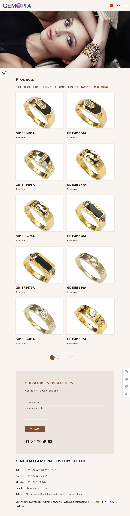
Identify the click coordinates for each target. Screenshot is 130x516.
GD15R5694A (76, 132)
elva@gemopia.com (37, 488)
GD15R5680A (76, 287)
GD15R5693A (25, 184)
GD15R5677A (76, 184)
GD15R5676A (25, 235)
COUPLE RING (100, 87)
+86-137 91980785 (36, 482)
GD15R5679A (25, 287)
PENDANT (60, 87)
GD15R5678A (76, 235)
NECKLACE (47, 87)
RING (35, 87)
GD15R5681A (25, 338)
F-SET (18, 87)
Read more (21, 137)
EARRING (85, 87)
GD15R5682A (76, 338)
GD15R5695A (25, 132)
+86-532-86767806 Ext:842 (41, 470)
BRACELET (73, 87)
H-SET (27, 87)
